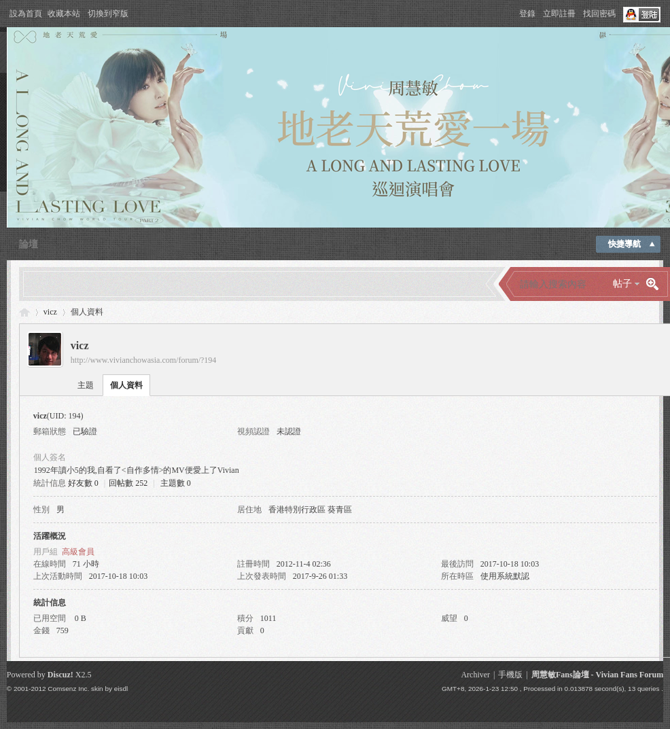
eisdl (121, 688)
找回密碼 (599, 13)
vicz (50, 312)
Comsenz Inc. (68, 688)
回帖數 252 (128, 483)
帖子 (622, 284)
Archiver (475, 674)
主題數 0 (175, 483)
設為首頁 (26, 13)
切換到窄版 (108, 13)
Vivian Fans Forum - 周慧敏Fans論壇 (24, 312)
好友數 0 (83, 483)
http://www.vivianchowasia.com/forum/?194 (144, 360)
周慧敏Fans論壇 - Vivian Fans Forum (597, 674)
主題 (85, 385)
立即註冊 (559, 13)
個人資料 (126, 385)
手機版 (510, 674)
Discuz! (60, 674)
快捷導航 (624, 244)
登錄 (527, 13)
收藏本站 (64, 13)
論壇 (28, 244)
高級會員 (78, 551)
